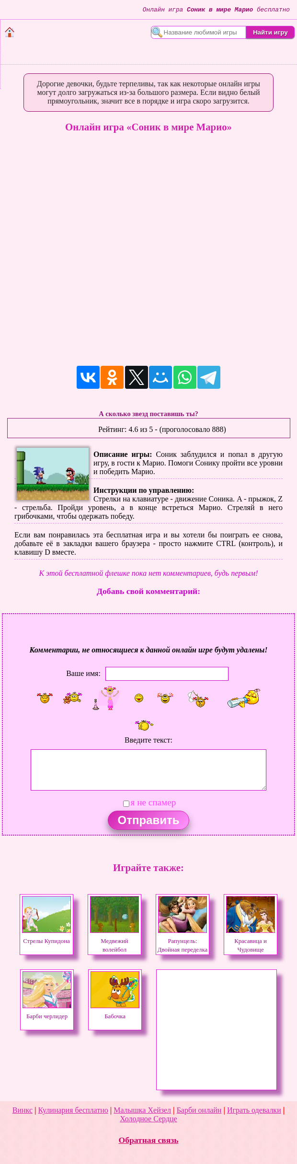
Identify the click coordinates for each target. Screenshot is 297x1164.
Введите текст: (148, 740)
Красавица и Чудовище (250, 941)
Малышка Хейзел (142, 1110)
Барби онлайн (199, 1110)
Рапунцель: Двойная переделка (182, 941)
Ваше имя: (83, 673)
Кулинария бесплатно (73, 1110)
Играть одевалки (254, 1110)
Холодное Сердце (148, 1119)
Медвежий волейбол (114, 941)
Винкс (22, 1110)
